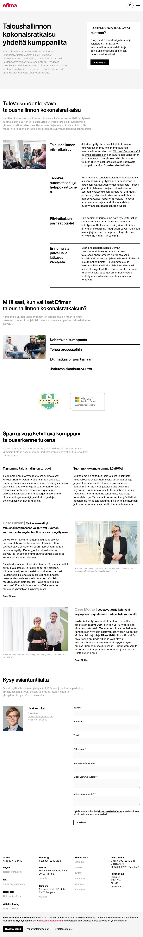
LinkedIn (79, 873)
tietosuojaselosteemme (52, 920)
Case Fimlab (10, 604)
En (130, 5)
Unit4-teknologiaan (102, 154)
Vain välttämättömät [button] (38, 929)
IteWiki (78, 877)
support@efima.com (14, 893)
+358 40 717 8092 (37, 732)
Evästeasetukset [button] (63, 929)
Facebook (80, 883)
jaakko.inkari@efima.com (41, 729)
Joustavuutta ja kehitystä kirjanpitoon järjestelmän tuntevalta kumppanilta (107, 622)
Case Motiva (82, 672)
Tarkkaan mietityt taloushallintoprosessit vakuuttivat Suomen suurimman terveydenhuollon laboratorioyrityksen (34, 533)
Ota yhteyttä (100, 62)
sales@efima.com (12, 883)
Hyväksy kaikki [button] (13, 929)
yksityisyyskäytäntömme (111, 823)
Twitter (78, 880)
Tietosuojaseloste (12, 903)
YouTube (79, 886)
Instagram (80, 889)
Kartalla (43, 890)
